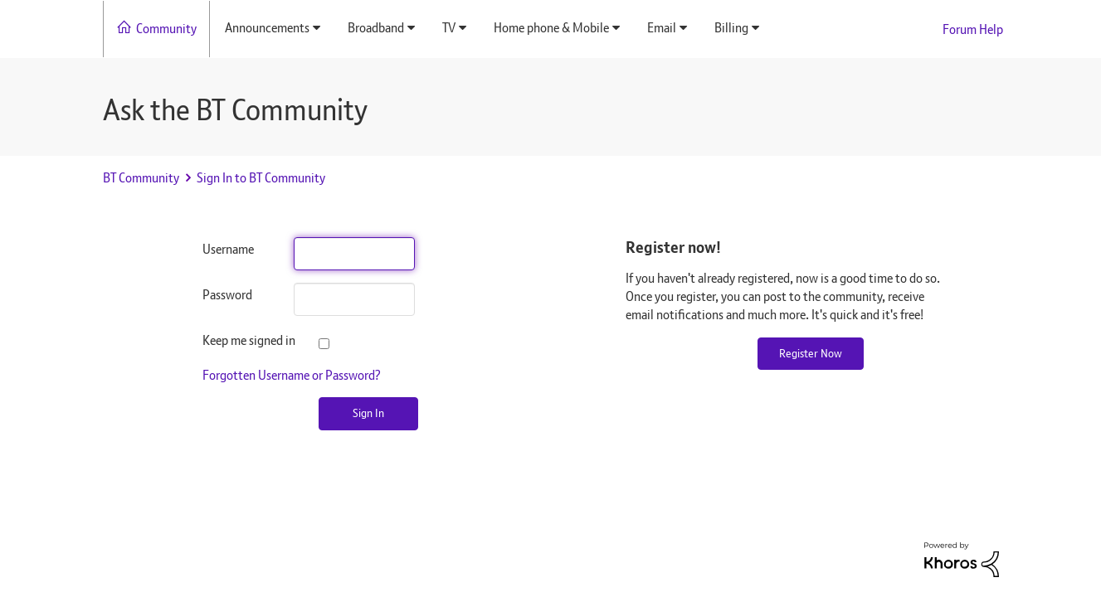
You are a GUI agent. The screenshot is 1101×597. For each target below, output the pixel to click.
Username (228, 249)
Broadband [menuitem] (376, 27)
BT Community (141, 178)
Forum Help (973, 29)
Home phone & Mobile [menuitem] (551, 27)
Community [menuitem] (166, 28)
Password (227, 294)
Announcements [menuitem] (267, 27)
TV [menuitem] (449, 27)
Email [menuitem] (661, 27)
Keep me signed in (235, 340)
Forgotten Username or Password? (291, 375)
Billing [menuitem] (731, 27)
